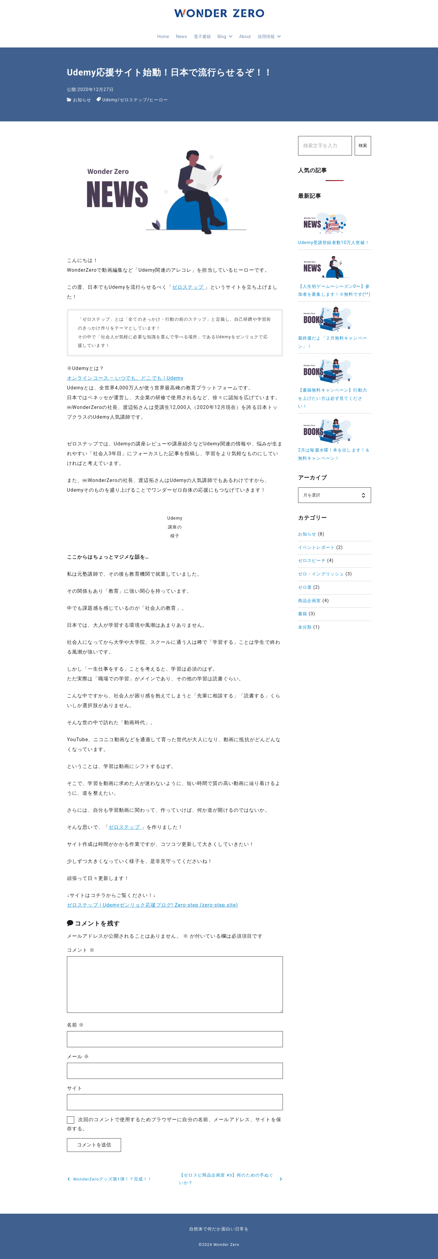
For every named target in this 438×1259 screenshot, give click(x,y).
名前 (75, 1025)
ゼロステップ (134, 100)
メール (78, 1056)
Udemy (109, 100)
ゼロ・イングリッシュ (321, 574)
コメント (81, 950)
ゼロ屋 (305, 587)
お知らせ (82, 100)
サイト (74, 1088)
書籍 (302, 613)
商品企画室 (309, 600)
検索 (363, 145)
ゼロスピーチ (312, 560)
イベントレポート (316, 547)
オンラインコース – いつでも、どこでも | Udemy (125, 378)
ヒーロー (158, 100)
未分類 (305, 627)
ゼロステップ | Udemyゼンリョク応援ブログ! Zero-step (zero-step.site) (152, 905)
